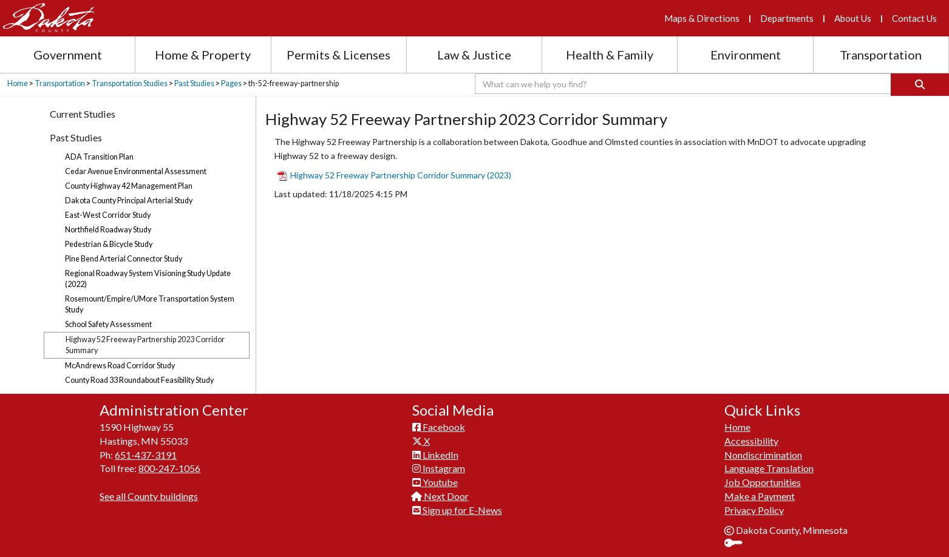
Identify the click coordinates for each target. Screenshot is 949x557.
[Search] (920, 84)
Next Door (440, 496)
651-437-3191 (146, 455)
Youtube (435, 482)
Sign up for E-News (457, 510)
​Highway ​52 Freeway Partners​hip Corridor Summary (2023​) (394, 175)
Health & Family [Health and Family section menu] (609, 54)
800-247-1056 (169, 468)
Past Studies (194, 83)
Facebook (438, 427)
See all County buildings (149, 496)
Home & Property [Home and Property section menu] (203, 54)
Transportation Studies (130, 83)
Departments (787, 18)
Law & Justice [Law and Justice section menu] (474, 54)
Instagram (438, 468)
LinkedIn (435, 455)
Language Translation (769, 468)
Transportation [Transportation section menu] (881, 54)
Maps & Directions (702, 18)
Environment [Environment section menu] (745, 54)
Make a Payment (759, 496)
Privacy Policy (754, 510)
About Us (852, 18)
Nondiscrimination (763, 455)
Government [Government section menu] (67, 54)
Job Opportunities (762, 482)
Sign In (738, 544)
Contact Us (914, 18)
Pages (231, 83)
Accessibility (751, 441)
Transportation (60, 83)
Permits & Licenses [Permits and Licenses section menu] (338, 54)
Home (17, 83)
